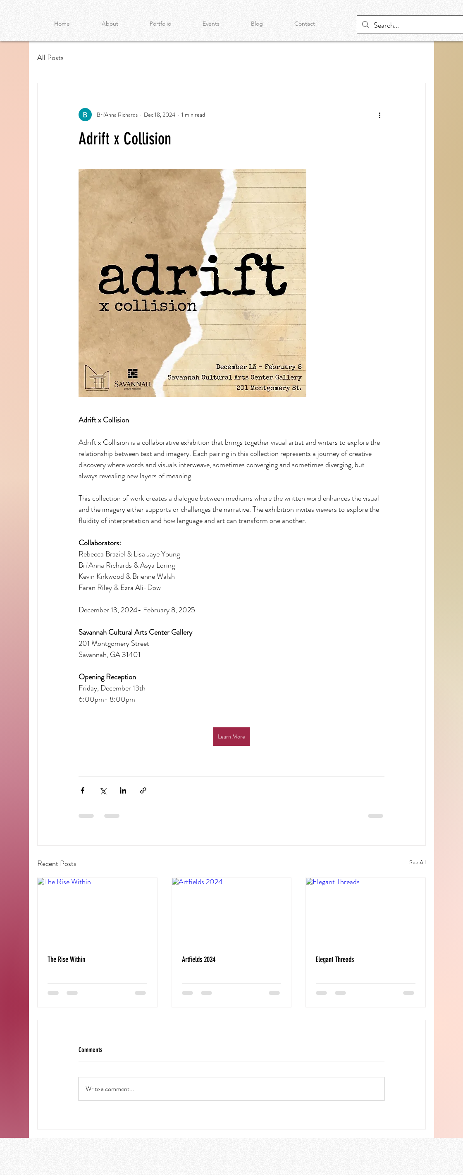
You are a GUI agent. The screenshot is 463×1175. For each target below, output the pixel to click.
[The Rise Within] (97, 911)
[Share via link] (143, 790)
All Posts (50, 57)
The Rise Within (66, 959)
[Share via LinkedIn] (123, 790)
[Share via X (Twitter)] (103, 790)
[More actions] (379, 115)
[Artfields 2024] (231, 911)
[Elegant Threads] (365, 911)
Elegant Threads (335, 959)
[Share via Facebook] (82, 790)
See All (417, 862)
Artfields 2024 (198, 959)
